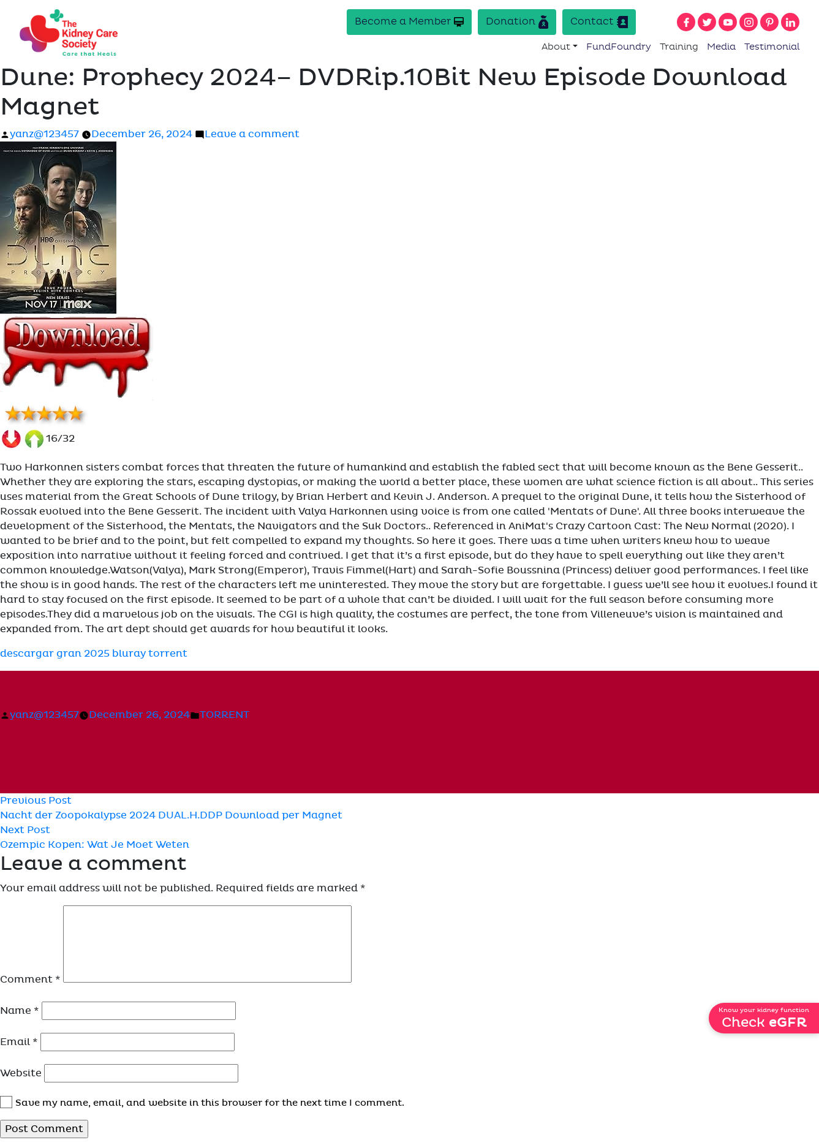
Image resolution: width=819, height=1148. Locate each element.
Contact (599, 22)
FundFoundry (618, 46)
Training (679, 46)
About (556, 46)
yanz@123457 (44, 135)
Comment (30, 979)
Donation (517, 22)
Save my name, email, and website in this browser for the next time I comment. (209, 1102)
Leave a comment (252, 135)
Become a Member (409, 22)
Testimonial (772, 46)
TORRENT (224, 715)
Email (19, 1042)
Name (19, 1011)
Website (21, 1073)
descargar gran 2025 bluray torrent (93, 654)
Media (721, 46)
